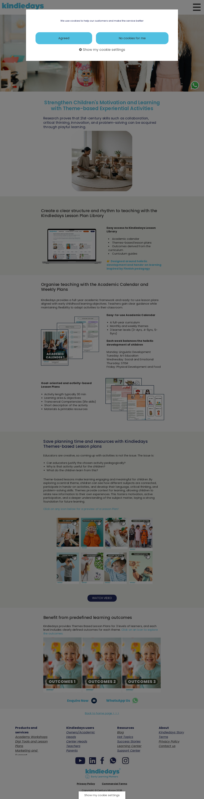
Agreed (63, 38)
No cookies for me (132, 38)
